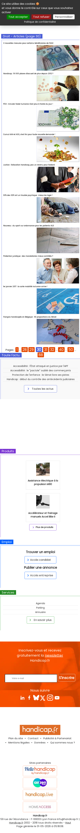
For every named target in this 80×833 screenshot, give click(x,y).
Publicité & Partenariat (57, 738)
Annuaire (40, 612)
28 (24, 349)
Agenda (40, 603)
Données (39, 742)
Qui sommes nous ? (62, 742)
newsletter (54, 655)
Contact (33, 738)
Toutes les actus (39, 389)
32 (52, 349)
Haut (68, 822)
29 (31, 349)
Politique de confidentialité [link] (40, 21)
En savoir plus (40, 620)
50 (70, 349)
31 (45, 349)
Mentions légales (19, 742)
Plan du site (15, 738)
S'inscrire (66, 677)
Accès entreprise (39, 575)
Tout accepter (18, 17)
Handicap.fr (16, 822)
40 (61, 349)
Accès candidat (38, 560)
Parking (40, 607)
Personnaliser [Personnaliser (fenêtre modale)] (64, 17)
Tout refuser (41, 17)
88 (41, 354)
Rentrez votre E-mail (41, 668)
